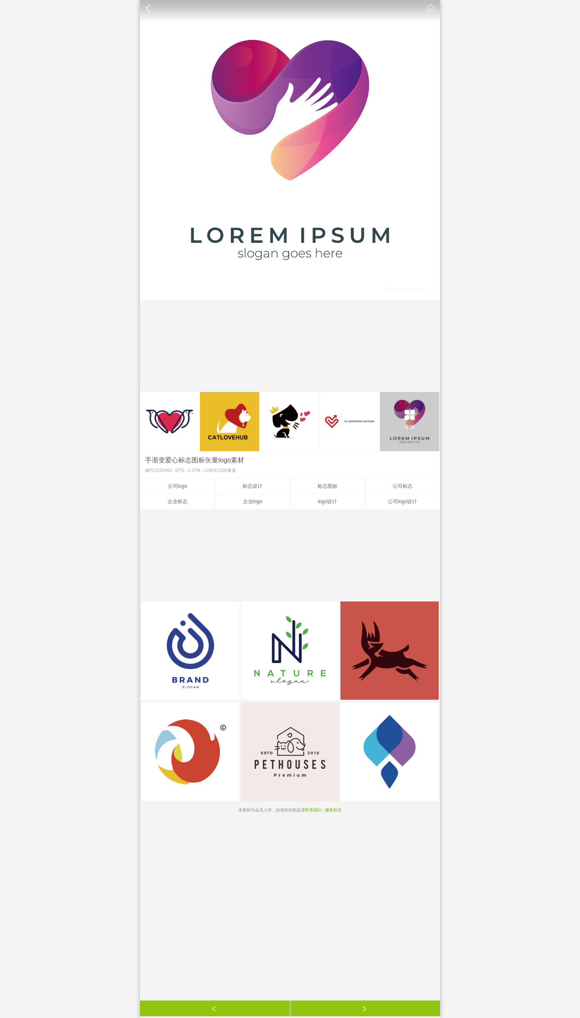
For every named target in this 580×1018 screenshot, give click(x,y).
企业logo (252, 501)
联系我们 (313, 810)
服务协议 (333, 810)
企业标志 (178, 501)
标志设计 (252, 486)
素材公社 (431, 8)
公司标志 (402, 486)
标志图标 (328, 486)
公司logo (178, 486)
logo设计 (328, 501)
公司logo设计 (403, 501)
